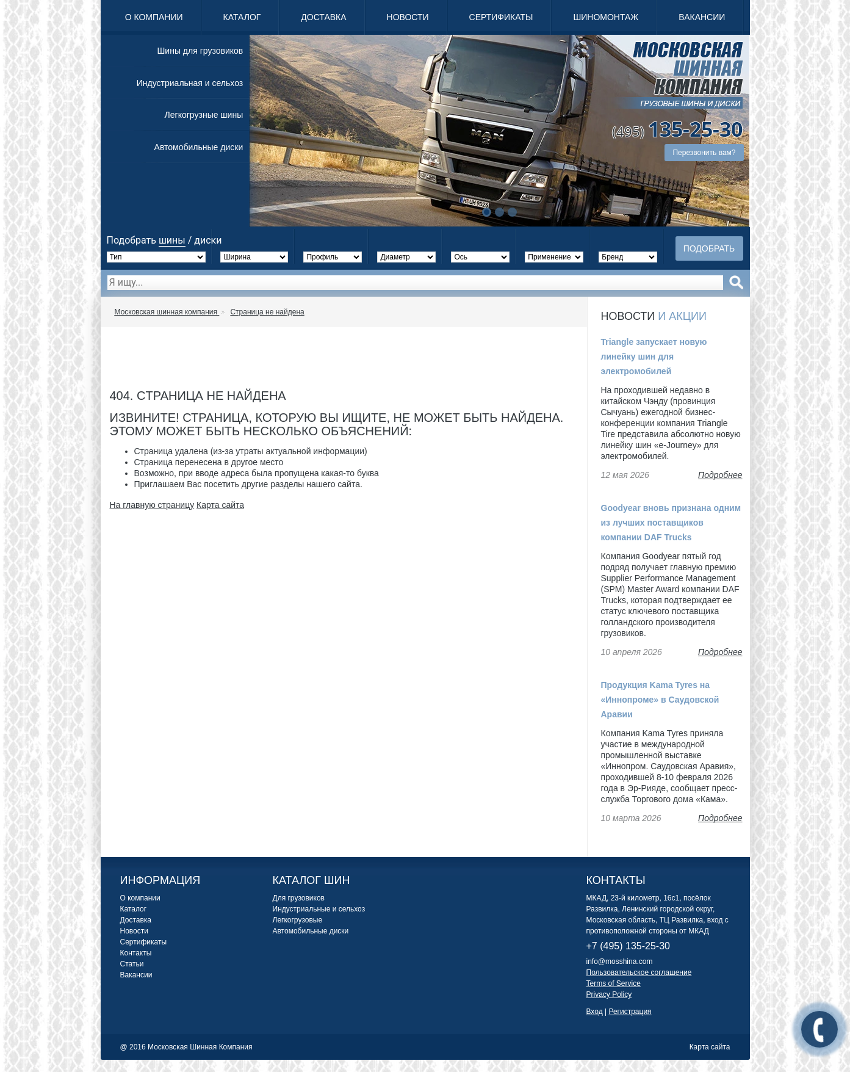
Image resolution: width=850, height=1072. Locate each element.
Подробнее (720, 475)
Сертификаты (501, 17)
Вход (594, 1011)
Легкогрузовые (298, 920)
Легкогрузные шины (204, 115)
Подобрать (709, 248)
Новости (408, 17)
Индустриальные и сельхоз (319, 909)
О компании (154, 17)
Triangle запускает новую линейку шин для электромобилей (654, 356)
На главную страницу (152, 505)
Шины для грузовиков (200, 51)
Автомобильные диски (198, 147)
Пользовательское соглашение (639, 972)
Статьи (132, 964)
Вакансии (702, 17)
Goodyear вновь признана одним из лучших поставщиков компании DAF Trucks (671, 522)
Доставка (323, 17)
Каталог (242, 17)
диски (208, 240)
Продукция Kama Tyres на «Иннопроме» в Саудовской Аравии (660, 699)
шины (172, 240)
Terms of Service (613, 983)
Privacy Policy (609, 994)
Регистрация (629, 1011)
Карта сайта (220, 505)
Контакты (136, 953)
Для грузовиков (299, 898)
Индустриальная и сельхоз (190, 83)
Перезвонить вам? (703, 152)
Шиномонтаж (605, 17)
